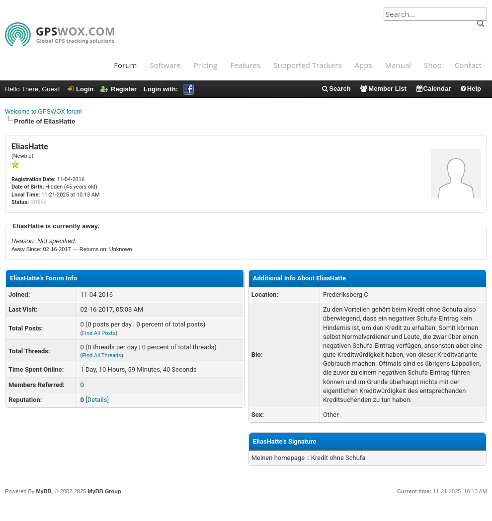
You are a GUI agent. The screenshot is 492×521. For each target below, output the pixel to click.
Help (470, 88)
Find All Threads (101, 355)
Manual (398, 65)
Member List (383, 88)
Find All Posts (98, 333)
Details (97, 399)
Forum (125, 65)
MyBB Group (104, 491)
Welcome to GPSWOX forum (43, 111)
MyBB (43, 491)
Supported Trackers (307, 65)
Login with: (169, 89)
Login (80, 89)
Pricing (205, 65)
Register (118, 89)
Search (335, 88)
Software (165, 65)
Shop (433, 65)
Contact (468, 65)
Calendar (433, 88)
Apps (363, 65)
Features (245, 65)
